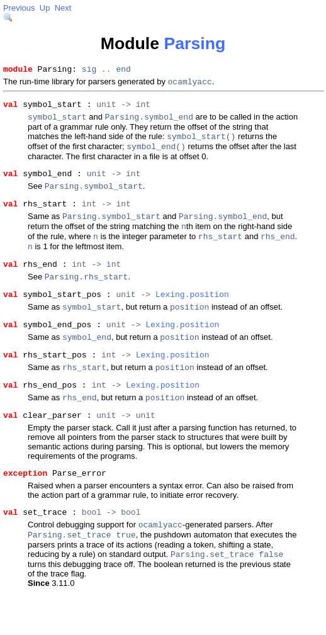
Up (45, 8)
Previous (19, 8)
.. (106, 70)
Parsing (194, 43)
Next (63, 8)
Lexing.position (192, 317)
